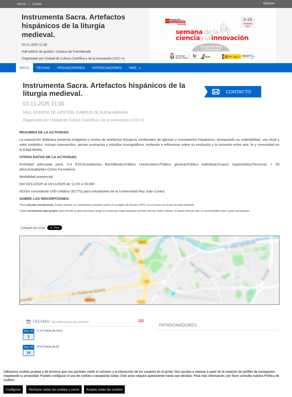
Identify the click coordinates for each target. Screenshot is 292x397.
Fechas (43, 68)
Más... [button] (135, 68)
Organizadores (71, 68)
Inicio (21, 4)
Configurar (13, 389)
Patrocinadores (107, 68)
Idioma (269, 3)
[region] (146, 380)
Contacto (238, 91)
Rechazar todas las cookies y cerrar (54, 389)
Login (36, 4)
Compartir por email (33, 228)
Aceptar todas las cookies (104, 389)
